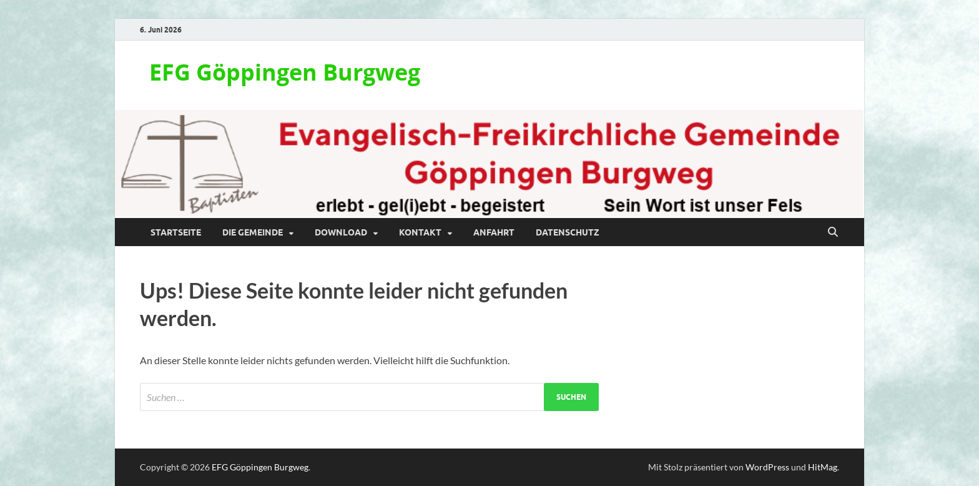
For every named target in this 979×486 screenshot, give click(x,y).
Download (341, 232)
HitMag (822, 467)
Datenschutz (567, 232)
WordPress (767, 467)
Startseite (175, 232)
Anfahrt (493, 232)
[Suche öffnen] (833, 232)
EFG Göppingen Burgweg (284, 72)
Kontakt (420, 232)
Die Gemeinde (252, 232)
